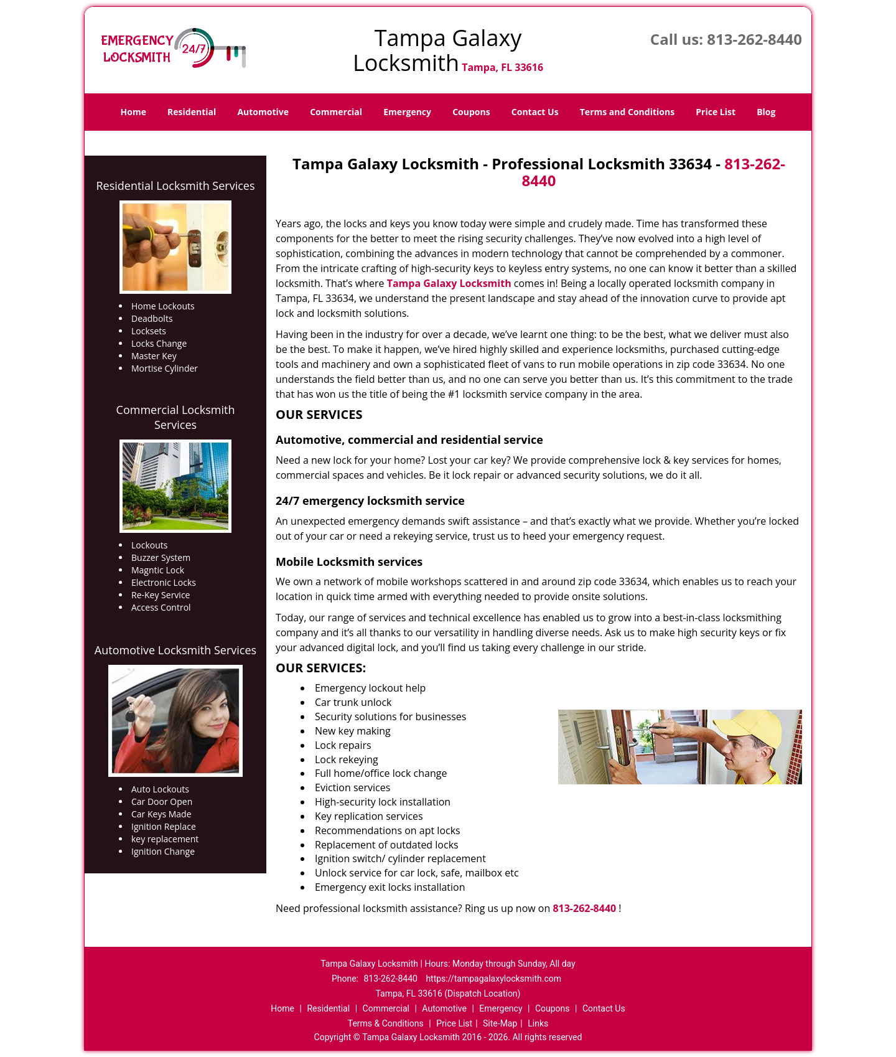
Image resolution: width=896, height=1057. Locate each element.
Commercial (336, 112)
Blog (766, 112)
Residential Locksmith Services (175, 185)
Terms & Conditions (386, 1023)
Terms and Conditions (627, 112)
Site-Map (500, 1023)
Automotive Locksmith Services (175, 649)
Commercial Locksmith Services (175, 417)
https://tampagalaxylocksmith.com (493, 979)
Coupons (471, 112)
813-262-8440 (754, 39)
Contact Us (535, 112)
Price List (715, 112)
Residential (191, 112)
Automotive (263, 112)
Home (133, 112)
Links (538, 1023)
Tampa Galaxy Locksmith (449, 283)
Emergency (407, 112)
